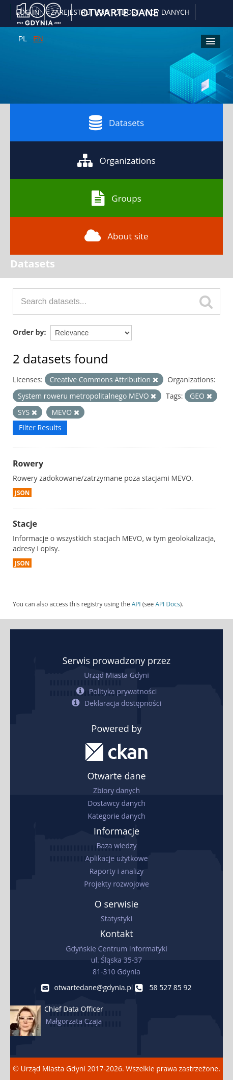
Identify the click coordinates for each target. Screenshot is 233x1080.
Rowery (28, 463)
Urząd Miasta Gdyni (116, 675)
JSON (22, 492)
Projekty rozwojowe (116, 884)
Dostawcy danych (116, 803)
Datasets (116, 122)
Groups (116, 198)
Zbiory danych (116, 790)
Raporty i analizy (117, 871)
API (136, 604)
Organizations (116, 160)
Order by (28, 332)
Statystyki (116, 918)
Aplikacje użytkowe (116, 858)
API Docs (167, 604)
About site (116, 235)
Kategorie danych (116, 816)
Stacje (25, 523)
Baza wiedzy (116, 845)
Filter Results (40, 427)
